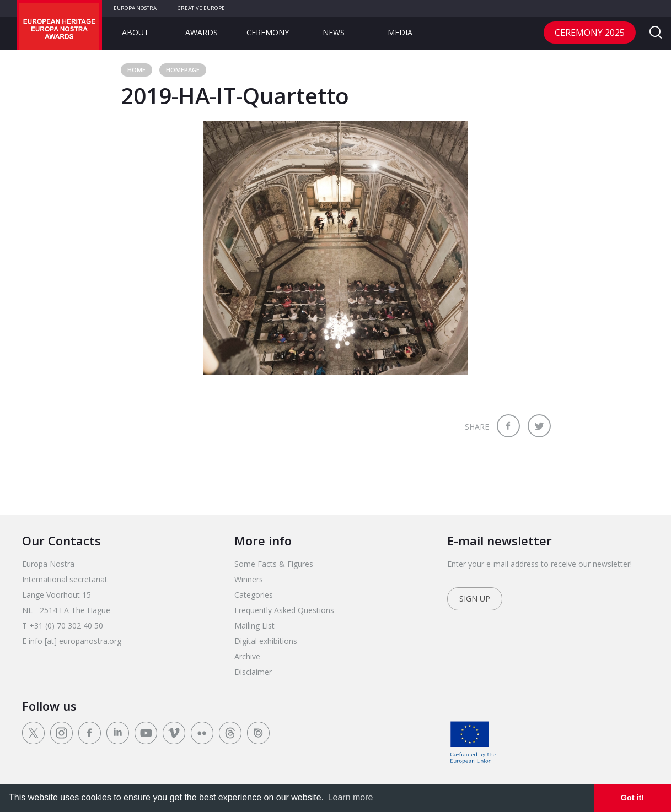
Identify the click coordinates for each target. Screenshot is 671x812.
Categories (253, 594)
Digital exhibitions (265, 641)
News (334, 32)
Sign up (474, 598)
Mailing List (254, 625)
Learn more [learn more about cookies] (350, 797)
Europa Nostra (135, 8)
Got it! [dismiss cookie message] (632, 797)
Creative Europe (201, 8)
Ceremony (267, 32)
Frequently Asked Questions (284, 610)
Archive (247, 656)
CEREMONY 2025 (590, 32)
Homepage (183, 70)
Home (136, 70)
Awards (201, 32)
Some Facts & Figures (273, 564)
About (135, 32)
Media (400, 32)
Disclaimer (253, 672)
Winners (248, 579)
